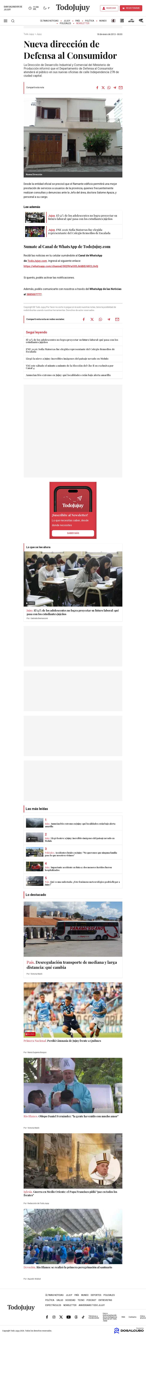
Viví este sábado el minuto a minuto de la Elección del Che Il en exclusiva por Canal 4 (70, 367)
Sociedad (70, 1300)
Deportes (96, 1295)
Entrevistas (105, 1300)
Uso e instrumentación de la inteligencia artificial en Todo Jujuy (110, 1317)
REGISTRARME (133, 8)
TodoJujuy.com (37, 261)
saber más (73, 533)
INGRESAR (111, 8)
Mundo (103, 20)
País (77, 20)
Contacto (132, 1317)
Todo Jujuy (29, 34)
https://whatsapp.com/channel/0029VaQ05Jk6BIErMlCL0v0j (61, 266)
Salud (60, 1300)
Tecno (81, 1300)
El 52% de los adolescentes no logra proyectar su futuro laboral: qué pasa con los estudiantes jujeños (72, 341)
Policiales (65, 23)
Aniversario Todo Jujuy (92, 1305)
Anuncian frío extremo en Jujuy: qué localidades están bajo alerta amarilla (68, 375)
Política (89, 20)
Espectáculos (53, 1305)
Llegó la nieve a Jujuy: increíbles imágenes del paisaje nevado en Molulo (67, 358)
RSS (123, 1317)
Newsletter (82, 23)
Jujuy (67, 20)
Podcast (91, 1300)
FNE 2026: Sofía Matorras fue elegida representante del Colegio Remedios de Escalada (70, 350)
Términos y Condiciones (94, 1317)
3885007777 (33, 294)
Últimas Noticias (49, 20)
